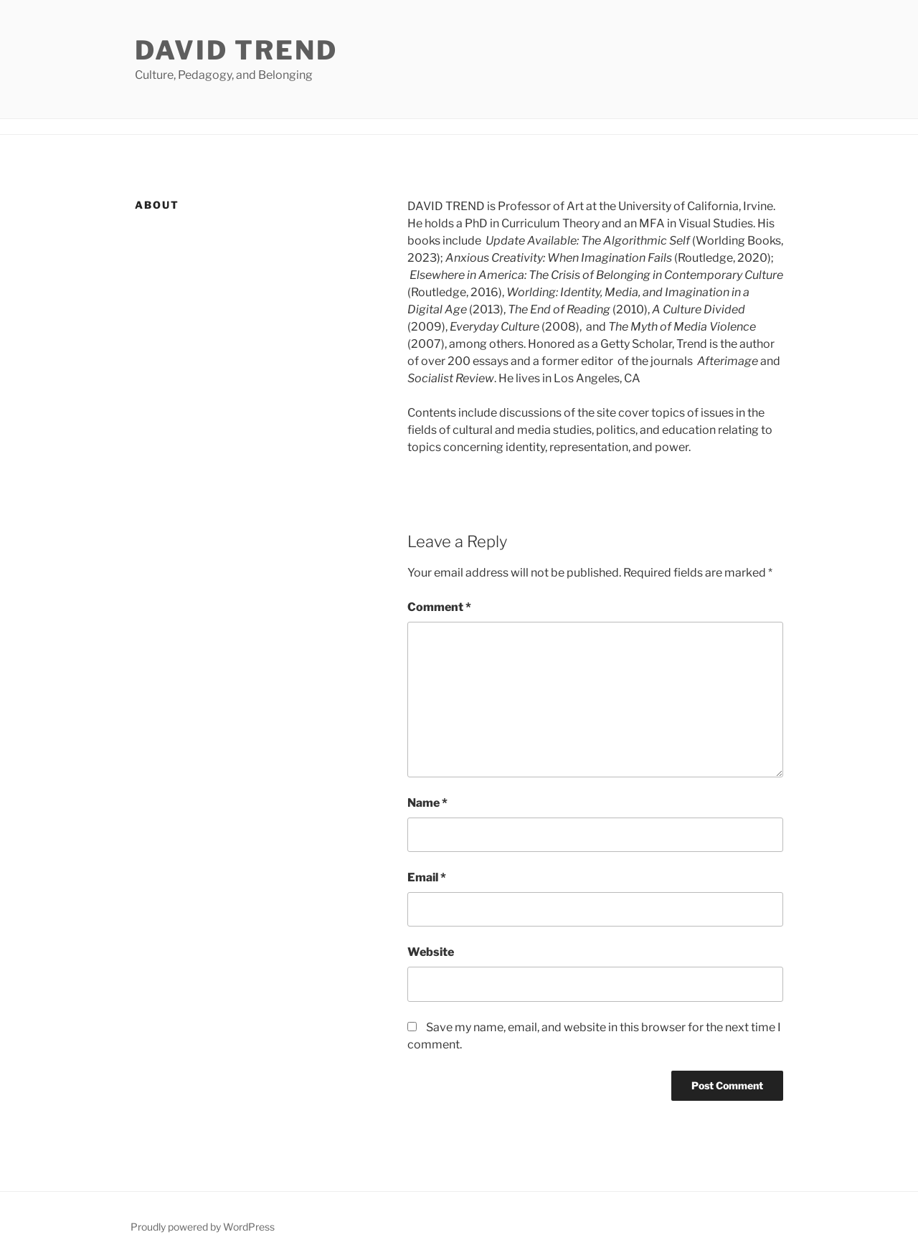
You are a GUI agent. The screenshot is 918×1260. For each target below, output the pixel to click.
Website (430, 952)
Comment (439, 607)
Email (426, 877)
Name (427, 803)
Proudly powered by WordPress (203, 1227)
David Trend (236, 50)
